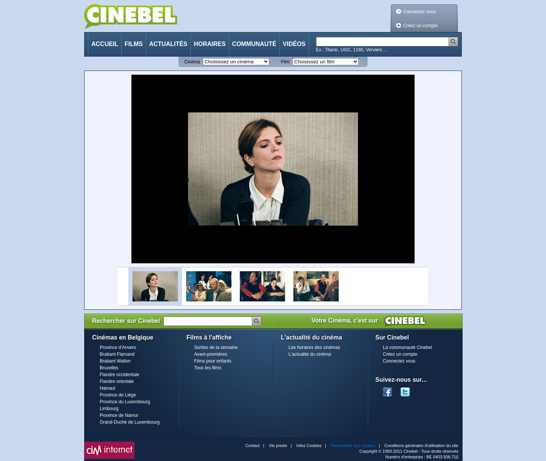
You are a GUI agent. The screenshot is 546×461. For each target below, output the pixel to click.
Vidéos (294, 44)
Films (134, 44)
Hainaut (107, 388)
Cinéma (192, 62)
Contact (252, 445)
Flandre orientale (117, 381)
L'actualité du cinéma (309, 354)
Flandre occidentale (119, 374)
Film (285, 62)
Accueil (104, 44)
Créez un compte (420, 25)
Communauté (254, 44)
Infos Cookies (309, 445)
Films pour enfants (212, 361)
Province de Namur (119, 415)
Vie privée (278, 445)
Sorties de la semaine (216, 347)
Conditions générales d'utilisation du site (421, 445)
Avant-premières (210, 354)
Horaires (209, 44)
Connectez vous (419, 11)
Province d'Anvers (118, 347)
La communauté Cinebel (407, 347)
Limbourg (109, 408)
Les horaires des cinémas (314, 347)
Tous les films (207, 367)
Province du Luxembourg (125, 401)
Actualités (168, 44)
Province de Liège (118, 395)
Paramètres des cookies (353, 445)
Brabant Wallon (115, 361)
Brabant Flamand (117, 354)
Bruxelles (109, 367)
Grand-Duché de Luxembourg (130, 422)
